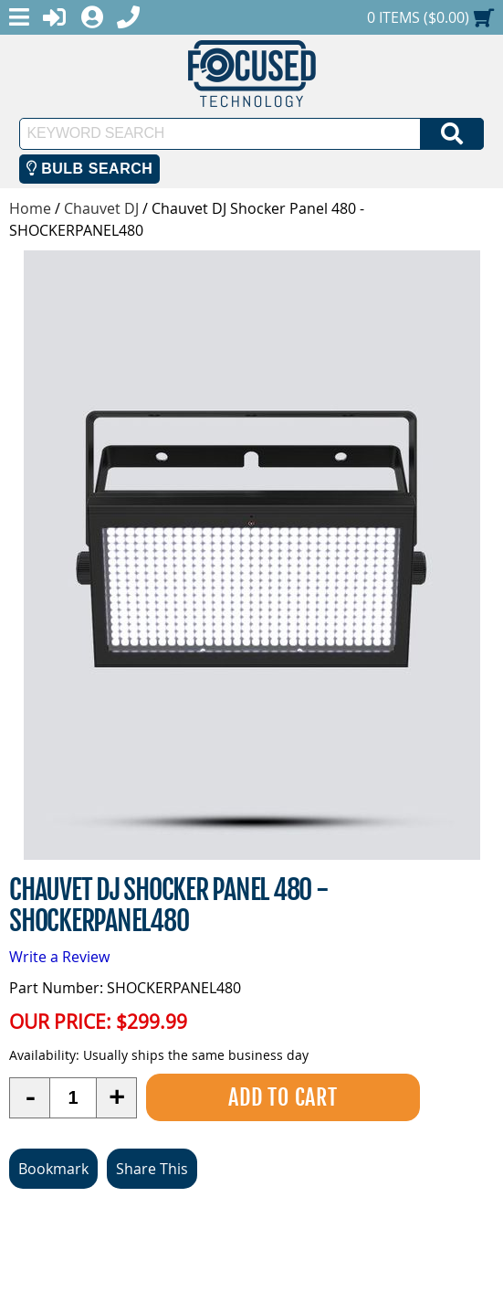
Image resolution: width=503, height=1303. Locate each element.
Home (30, 208)
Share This (152, 1169)
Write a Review (59, 957)
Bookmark (53, 1169)
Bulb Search (89, 168)
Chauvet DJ (101, 208)
